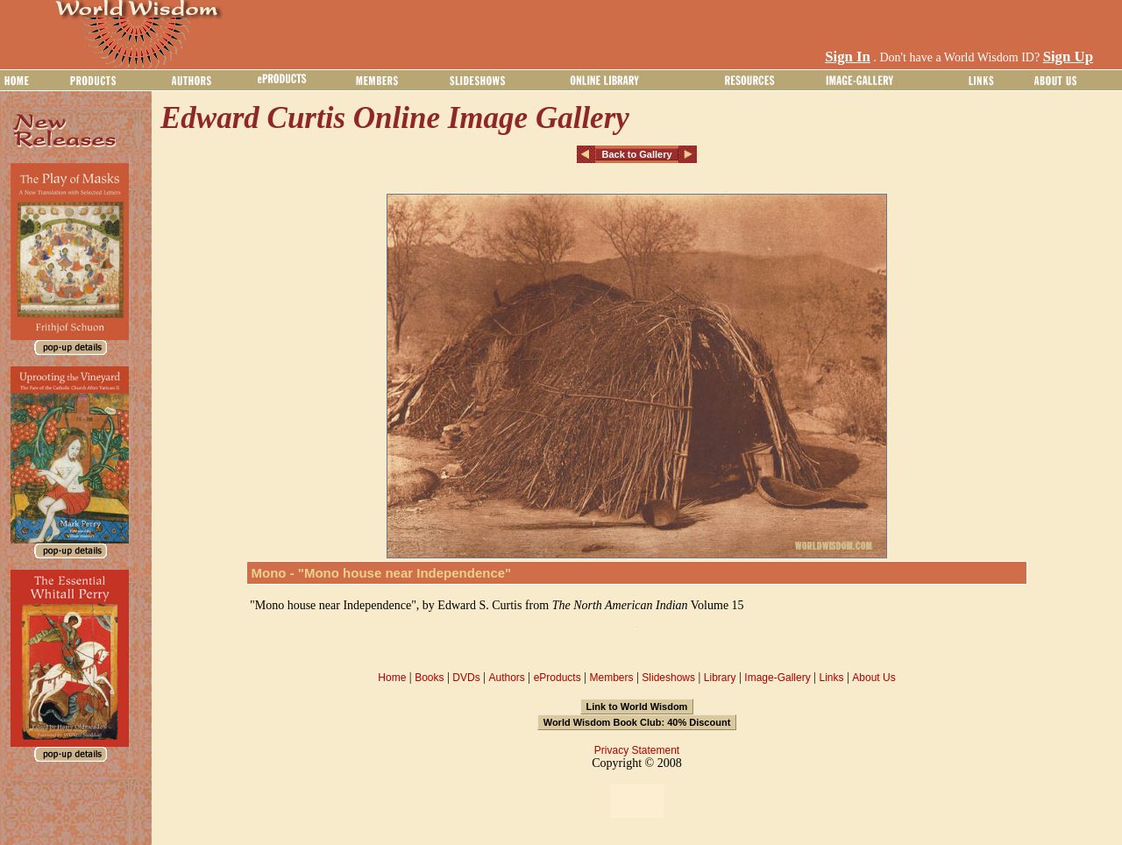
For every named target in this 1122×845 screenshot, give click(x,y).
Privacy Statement (636, 750)
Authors (506, 677)
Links (832, 677)
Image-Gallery (777, 677)
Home (392, 677)
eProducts (557, 677)
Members (611, 677)
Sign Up (1068, 56)
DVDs (465, 677)
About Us (873, 677)
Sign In (847, 56)
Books (429, 677)
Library (720, 677)
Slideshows (668, 677)
